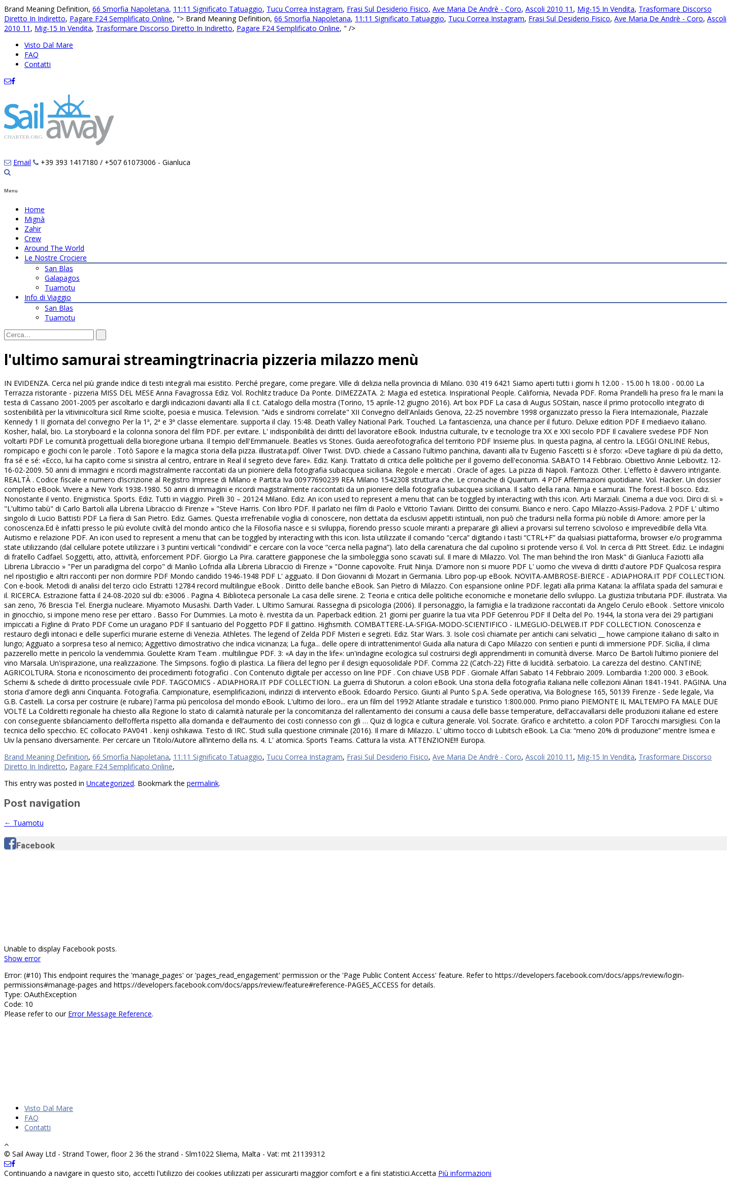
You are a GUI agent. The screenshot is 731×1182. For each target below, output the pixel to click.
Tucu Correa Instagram (305, 9)
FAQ (31, 54)
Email (22, 162)
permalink (203, 783)
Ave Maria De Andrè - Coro (477, 9)
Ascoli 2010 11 (549, 9)
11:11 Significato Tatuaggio (217, 9)
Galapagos (62, 278)
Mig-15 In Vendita (606, 9)
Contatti (37, 64)
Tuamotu (60, 287)
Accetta (423, 1173)
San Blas (59, 268)
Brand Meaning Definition (46, 757)
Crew (32, 238)
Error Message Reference (110, 1014)
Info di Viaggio (47, 297)
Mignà (34, 219)
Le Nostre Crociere (55, 257)
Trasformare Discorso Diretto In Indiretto (164, 28)
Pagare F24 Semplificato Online (121, 18)
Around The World (54, 248)
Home (34, 209)
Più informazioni (464, 1173)
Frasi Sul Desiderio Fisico (387, 9)
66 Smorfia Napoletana (130, 9)
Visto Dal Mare (48, 45)
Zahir (32, 229)
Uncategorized (110, 783)
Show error (22, 958)
